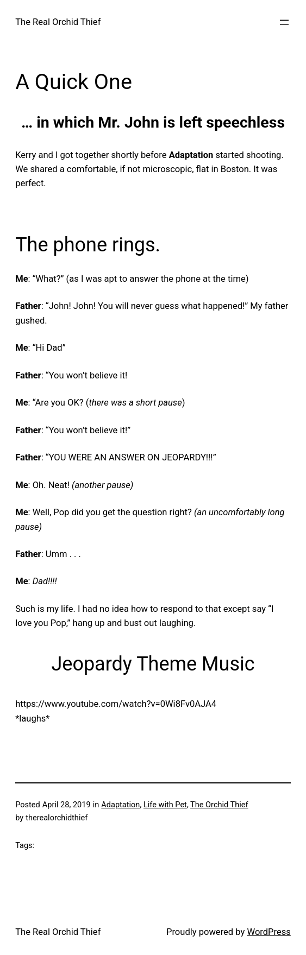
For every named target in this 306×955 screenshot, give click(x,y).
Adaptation (120, 804)
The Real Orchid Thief (58, 22)
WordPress (268, 932)
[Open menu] (284, 22)
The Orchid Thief (219, 804)
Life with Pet (165, 804)
